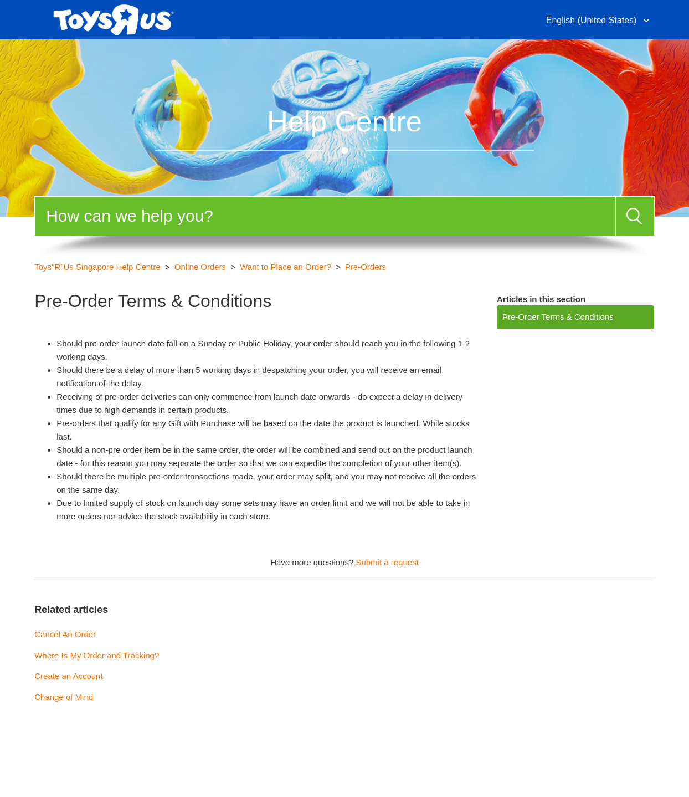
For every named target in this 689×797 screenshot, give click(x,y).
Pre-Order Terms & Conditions (558, 316)
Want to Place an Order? (285, 267)
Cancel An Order (65, 634)
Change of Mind (63, 697)
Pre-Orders (365, 267)
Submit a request (387, 562)
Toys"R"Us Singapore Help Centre (97, 267)
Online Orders (200, 267)
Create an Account (68, 676)
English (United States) (592, 20)
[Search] (325, 216)
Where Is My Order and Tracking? (96, 655)
